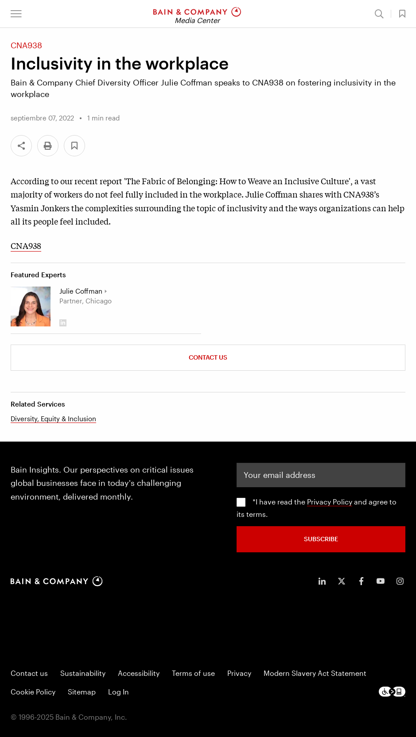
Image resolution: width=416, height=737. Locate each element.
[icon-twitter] (341, 580)
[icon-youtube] (380, 580)
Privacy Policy (329, 501)
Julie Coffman (80, 291)
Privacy (239, 672)
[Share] (21, 145)
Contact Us (208, 357)
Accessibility (138, 672)
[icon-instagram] (400, 580)
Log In (118, 691)
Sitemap (82, 691)
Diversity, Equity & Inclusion (53, 419)
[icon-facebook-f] (361, 580)
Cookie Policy (33, 691)
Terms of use (193, 672)
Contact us (29, 672)
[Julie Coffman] (31, 306)
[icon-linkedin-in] (322, 580)
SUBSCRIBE (321, 539)
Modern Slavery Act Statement (315, 672)
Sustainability (82, 672)
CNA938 (26, 245)
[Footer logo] (392, 691)
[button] (16, 14)
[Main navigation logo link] (197, 13)
